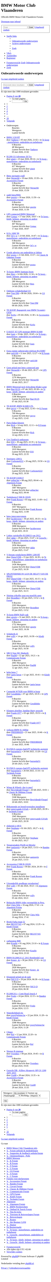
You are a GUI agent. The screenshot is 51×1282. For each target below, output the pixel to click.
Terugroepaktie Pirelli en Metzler (21, 845)
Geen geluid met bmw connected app (23, 368)
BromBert (15, 598)
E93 (13, 442)
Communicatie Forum (16, 658)
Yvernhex (15, 1054)
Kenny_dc (15, 960)
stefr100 (14, 353)
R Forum (45, 353)
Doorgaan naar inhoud (11, 21)
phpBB (15, 1256)
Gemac (14, 216)
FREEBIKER (17, 732)
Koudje (14, 943)
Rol (12, 1034)
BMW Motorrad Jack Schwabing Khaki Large (27, 387)
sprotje (14, 617)
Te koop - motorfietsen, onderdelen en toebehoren (28, 141)
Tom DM (15, 293)
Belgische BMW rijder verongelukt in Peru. (26, 902)
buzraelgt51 (16, 751)
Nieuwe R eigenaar (15, 1051)
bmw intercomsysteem (16, 516)
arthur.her (15, 480)
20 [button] (8, 118)
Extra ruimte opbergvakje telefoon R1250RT (26, 351)
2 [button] (7, 106)
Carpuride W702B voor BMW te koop (23, 691)
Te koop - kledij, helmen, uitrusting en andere (28, 217)
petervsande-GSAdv (20, 809)
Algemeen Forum (14, 483)
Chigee (10, 1032)
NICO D (14, 979)
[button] (14, 96)
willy (13, 636)
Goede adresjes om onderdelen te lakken (24, 252)
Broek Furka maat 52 (16, 922)
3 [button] (7, 109)
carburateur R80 (14, 941)
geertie (14, 197)
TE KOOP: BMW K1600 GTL (20, 406)
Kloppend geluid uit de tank (19, 977)
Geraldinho (16, 694)
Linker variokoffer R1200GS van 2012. (24, 535)
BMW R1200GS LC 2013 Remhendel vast (25, 958)
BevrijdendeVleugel (20, 790)
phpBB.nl (29, 1263)
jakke (13, 538)
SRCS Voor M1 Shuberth (18, 653)
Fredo (13, 996)
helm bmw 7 (12, 672)
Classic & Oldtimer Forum (20, 792)
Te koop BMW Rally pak (17, 615)
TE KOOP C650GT (15, 478)
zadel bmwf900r (14, 195)
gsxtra (13, 255)
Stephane (15, 828)
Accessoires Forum (15, 180)
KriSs (13, 315)
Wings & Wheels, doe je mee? (20, 787)
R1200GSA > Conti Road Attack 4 (22, 994)
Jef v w (14, 236)
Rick (13, 425)
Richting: (31, 1095)
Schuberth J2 (12, 634)
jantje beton (16, 675)
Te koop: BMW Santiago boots (20, 272)
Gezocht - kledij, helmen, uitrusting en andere (27, 539)
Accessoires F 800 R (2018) (19, 864)
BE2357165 (16, 924)
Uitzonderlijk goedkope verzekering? (23, 883)
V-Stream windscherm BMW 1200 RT (23, 555)
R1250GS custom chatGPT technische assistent (27, 749)
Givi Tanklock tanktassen (18, 439)
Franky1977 (16, 713)
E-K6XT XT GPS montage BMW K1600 (24, 332)
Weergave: (15, 1093)
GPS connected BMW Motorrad (21, 214)
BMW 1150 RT (13, 137)
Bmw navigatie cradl (16, 176)
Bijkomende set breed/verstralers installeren (26, 806)
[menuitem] (25, 41)
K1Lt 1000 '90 (13, 233)
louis (13, 334)
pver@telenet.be (18, 1015)
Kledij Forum (12, 926)
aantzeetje (15, 847)
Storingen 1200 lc (14, 459)
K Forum (43, 408)
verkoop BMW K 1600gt (17, 730)
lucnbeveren (16, 519)
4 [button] (7, 111)
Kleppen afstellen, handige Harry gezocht (25, 711)
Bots (13, 274)
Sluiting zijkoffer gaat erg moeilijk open (24, 595)
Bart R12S (15, 389)
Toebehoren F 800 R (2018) (19, 497)
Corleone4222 (17, 461)
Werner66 (15, 178)
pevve (13, 408)
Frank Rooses (17, 499)
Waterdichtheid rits (15, 1013)
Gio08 (13, 1075)
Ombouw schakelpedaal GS (19, 291)
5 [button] (7, 113)
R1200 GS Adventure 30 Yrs (19, 156)
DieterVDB (16, 557)
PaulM (14, 655)
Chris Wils (15, 905)
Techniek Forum (14, 773)
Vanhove (15, 140)
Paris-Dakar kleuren (15, 423)
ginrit (13, 159)
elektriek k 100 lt (14, 826)
